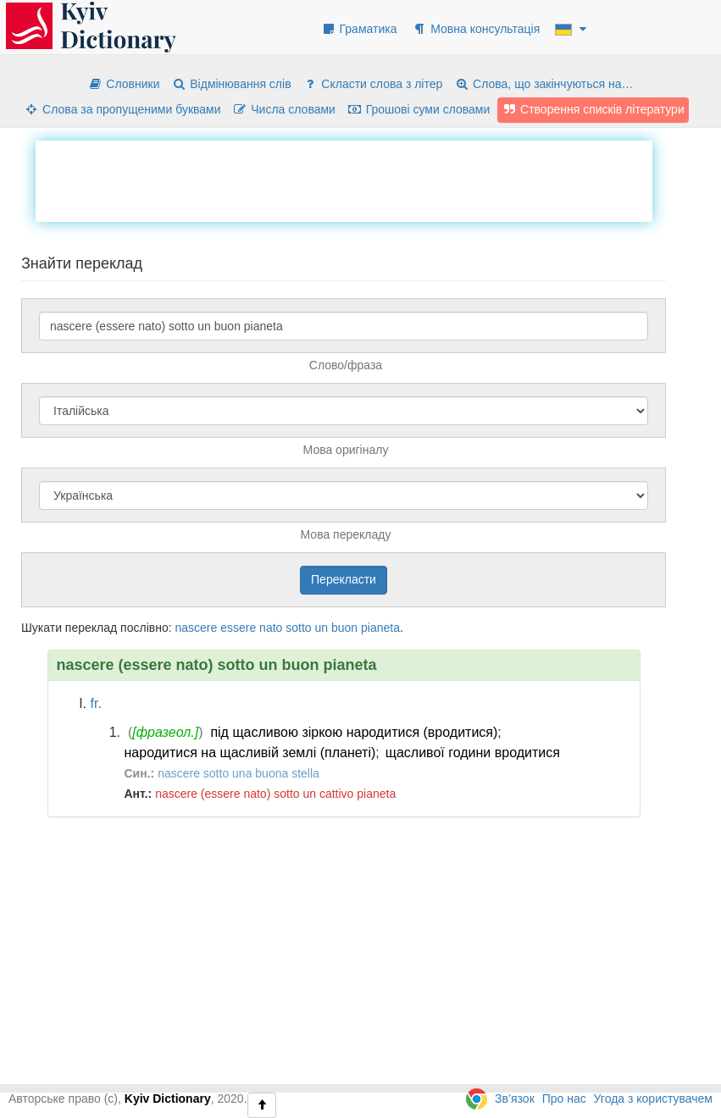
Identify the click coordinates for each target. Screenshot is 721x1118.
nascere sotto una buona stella (238, 773)
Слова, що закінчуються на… (543, 84)
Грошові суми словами (419, 109)
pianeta (380, 627)
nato (270, 627)
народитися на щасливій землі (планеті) (250, 752)
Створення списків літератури (593, 109)
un (322, 627)
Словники (123, 84)
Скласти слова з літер (372, 84)
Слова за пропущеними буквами (122, 109)
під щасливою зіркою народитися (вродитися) (353, 732)
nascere (196, 627)
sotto (298, 627)
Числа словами (284, 109)
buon (344, 627)
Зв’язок (515, 1098)
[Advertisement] (344, 179)
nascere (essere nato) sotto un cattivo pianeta (275, 793)
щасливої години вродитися (472, 752)
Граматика (359, 29)
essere (238, 627)
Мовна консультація (476, 29)
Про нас (564, 1098)
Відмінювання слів (231, 84)
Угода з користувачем (653, 1098)
